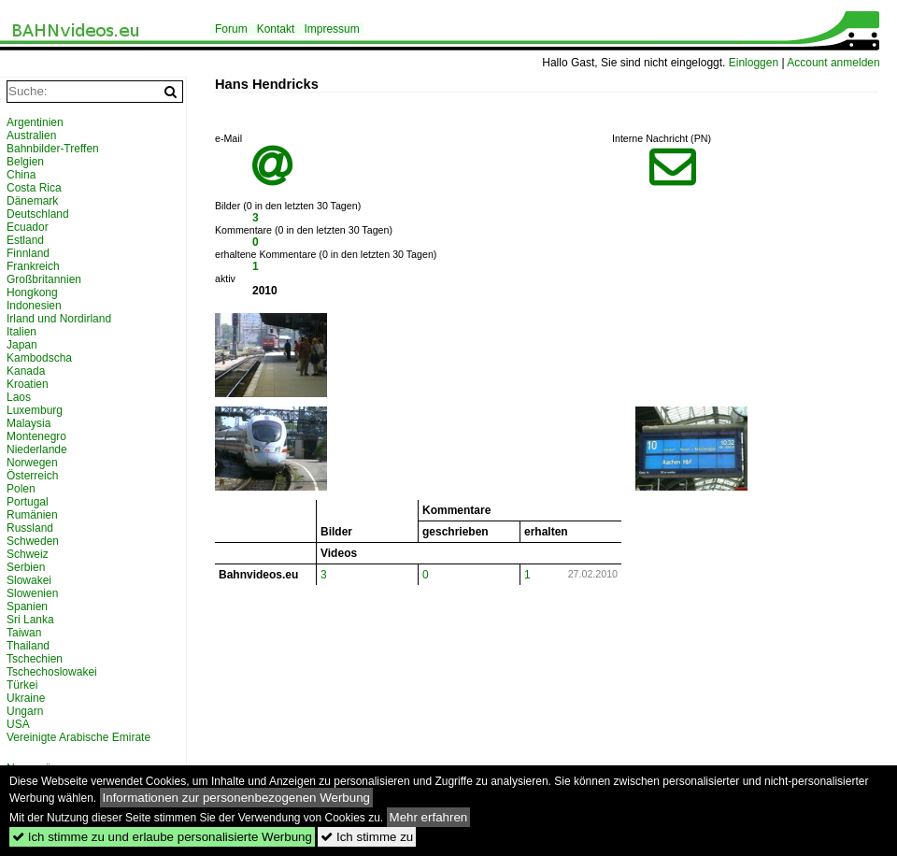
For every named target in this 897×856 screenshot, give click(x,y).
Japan (22, 344)
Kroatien (28, 384)
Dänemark (32, 200)
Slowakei (29, 580)
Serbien (26, 567)
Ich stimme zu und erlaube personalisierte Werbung (162, 837)
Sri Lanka (30, 619)
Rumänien (32, 514)
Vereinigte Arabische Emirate (78, 737)
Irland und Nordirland (59, 318)
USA (18, 724)
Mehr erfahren (429, 817)
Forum (231, 29)
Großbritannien (44, 279)
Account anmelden (833, 62)
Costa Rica (34, 187)
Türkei (22, 685)
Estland (25, 240)
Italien (21, 331)
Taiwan (24, 632)
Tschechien (35, 658)
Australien (31, 135)
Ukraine (26, 698)
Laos (19, 397)
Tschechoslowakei (52, 671)
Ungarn (25, 711)
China (21, 174)
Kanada (26, 371)
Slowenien (32, 593)
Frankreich (33, 266)
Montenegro (36, 436)
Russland (30, 528)
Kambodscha (39, 357)
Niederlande (37, 449)
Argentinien (35, 122)
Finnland (28, 253)
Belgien (25, 161)
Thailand (28, 645)
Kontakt (276, 29)
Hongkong (32, 292)
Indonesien (34, 305)
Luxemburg (35, 410)
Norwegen (32, 462)
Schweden (33, 541)
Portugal (28, 501)
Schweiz (28, 554)
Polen (21, 488)
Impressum (331, 29)
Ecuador (28, 227)
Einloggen (753, 62)
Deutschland (38, 214)
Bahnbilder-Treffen (53, 148)
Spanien (27, 606)
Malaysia (28, 423)
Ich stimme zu (366, 837)
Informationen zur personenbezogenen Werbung (237, 798)
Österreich (32, 475)
